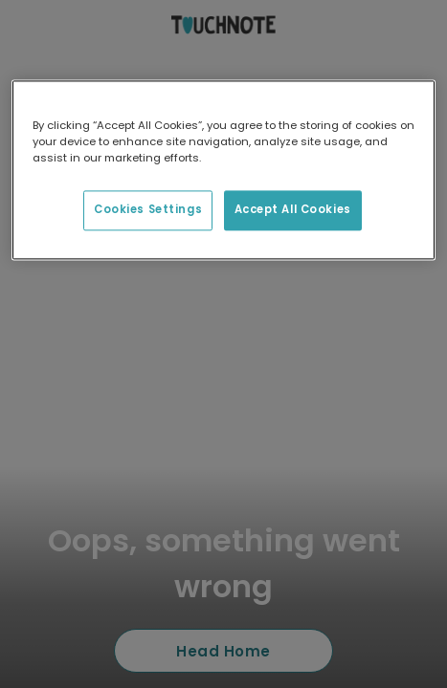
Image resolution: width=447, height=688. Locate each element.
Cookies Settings (148, 210)
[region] (223, 169)
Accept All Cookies (293, 210)
